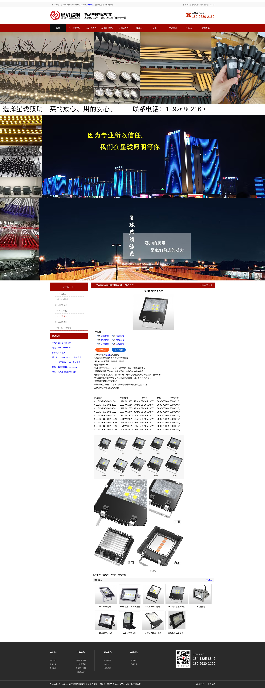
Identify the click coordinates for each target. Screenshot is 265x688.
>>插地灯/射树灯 (62, 299)
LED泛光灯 (128, 285)
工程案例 (173, 28)
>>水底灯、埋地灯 (63, 327)
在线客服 (105, 336)
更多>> (209, 580)
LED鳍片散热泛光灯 (176, 606)
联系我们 (211, 5)
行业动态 (107, 664)
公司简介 (53, 660)
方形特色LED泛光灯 (176, 633)
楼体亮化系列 (107, 28)
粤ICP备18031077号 (116, 684)
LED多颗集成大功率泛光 (129, 606)
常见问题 (107, 668)
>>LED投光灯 (61, 305)
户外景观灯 (90, 5)
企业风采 (53, 668)
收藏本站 (186, 5)
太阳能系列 (123, 28)
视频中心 (140, 28)
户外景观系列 (74, 28)
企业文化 (53, 664)
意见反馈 (194, 5)
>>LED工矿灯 (61, 311)
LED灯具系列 (90, 28)
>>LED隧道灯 (61, 322)
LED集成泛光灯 (106, 606)
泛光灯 (108, 355)
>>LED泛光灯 (61, 316)
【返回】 (153, 570)
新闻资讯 (107, 660)
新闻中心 (189, 28)
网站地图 (203, 5)
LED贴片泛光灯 (106, 633)
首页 (58, 28)
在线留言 (102, 350)
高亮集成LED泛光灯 (153, 606)
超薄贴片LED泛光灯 (153, 633)
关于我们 (156, 28)
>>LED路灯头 (61, 294)
